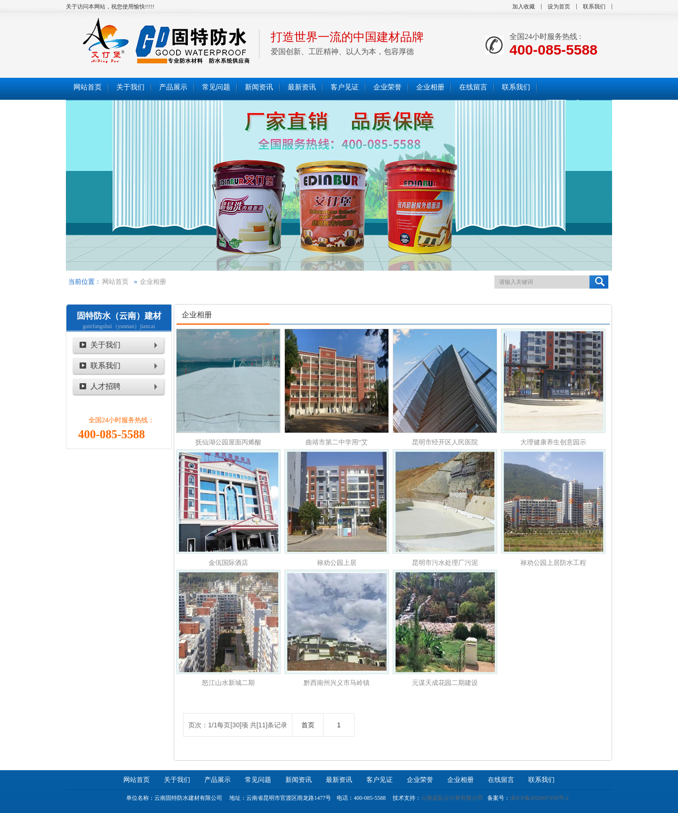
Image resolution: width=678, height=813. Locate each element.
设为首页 (559, 6)
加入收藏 (523, 6)
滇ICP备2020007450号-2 (539, 798)
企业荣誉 (420, 779)
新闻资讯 (298, 779)
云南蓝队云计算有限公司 (452, 798)
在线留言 (501, 779)
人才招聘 (105, 386)
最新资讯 (339, 779)
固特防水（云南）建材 (119, 316)
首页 (308, 725)
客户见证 (379, 779)
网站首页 (115, 281)
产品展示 (217, 779)
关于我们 (105, 345)
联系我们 (594, 6)
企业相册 (153, 281)
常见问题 (258, 779)
